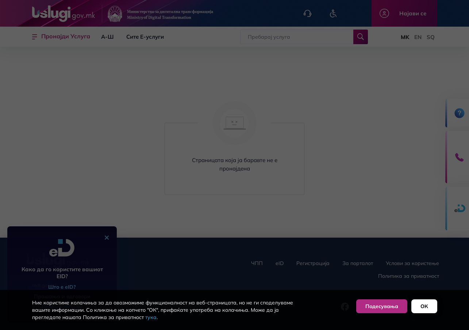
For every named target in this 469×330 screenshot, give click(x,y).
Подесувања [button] (381, 306)
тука (151, 317)
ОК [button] (424, 306)
